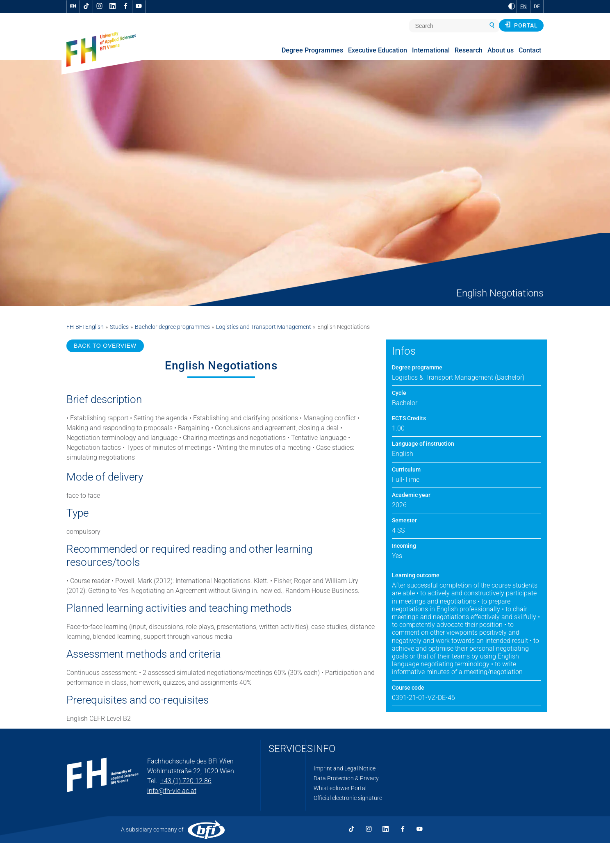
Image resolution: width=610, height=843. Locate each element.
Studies (119, 327)
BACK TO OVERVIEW (105, 345)
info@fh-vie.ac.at (171, 791)
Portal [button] (521, 25)
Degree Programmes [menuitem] (312, 50)
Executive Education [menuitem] (377, 50)
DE (537, 6)
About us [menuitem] (500, 50)
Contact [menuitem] (530, 50)
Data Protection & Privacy (346, 778)
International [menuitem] (431, 50)
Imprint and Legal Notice (345, 768)
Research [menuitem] (469, 50)
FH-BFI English (85, 327)
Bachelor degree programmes (172, 327)
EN (523, 6)
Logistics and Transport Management (263, 327)
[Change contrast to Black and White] (511, 6)
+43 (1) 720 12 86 (186, 781)
